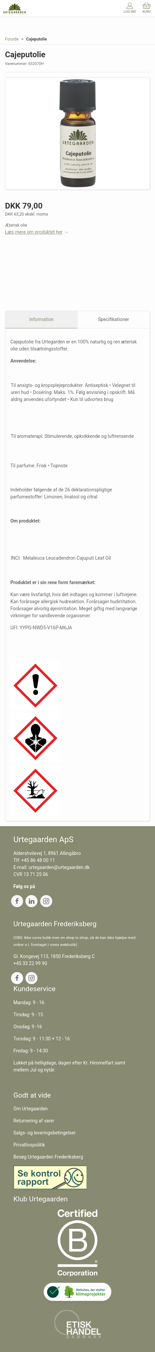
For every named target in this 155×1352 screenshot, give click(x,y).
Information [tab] (41, 319)
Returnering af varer (34, 1120)
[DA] (14, 8)
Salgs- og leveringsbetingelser (44, 1132)
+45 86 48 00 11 (38, 860)
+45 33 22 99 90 (30, 963)
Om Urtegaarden (30, 1108)
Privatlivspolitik (29, 1144)
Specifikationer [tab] (113, 319)
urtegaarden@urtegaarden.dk (58, 867)
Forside (12, 39)
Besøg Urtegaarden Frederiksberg (48, 1157)
